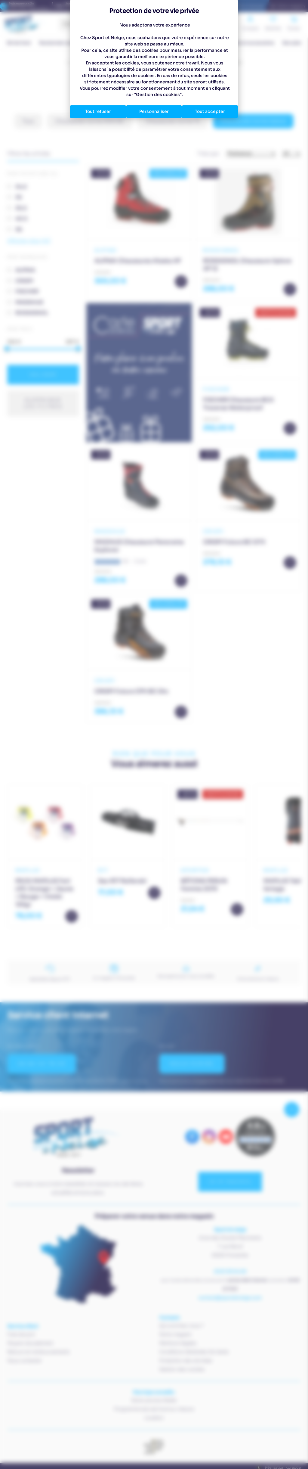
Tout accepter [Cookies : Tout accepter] (210, 111)
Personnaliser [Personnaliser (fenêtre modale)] (154, 111)
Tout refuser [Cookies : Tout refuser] (98, 111)
